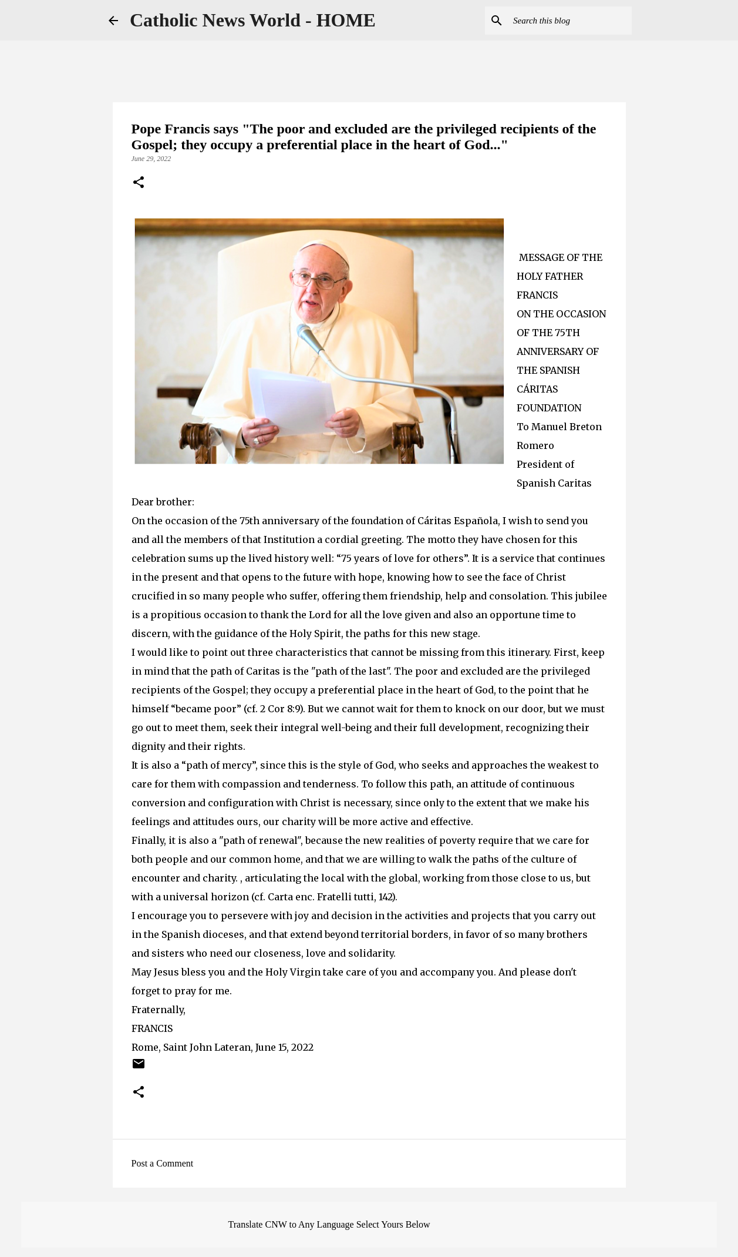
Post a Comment (163, 1163)
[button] (139, 183)
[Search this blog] (570, 20)
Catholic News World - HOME (253, 20)
